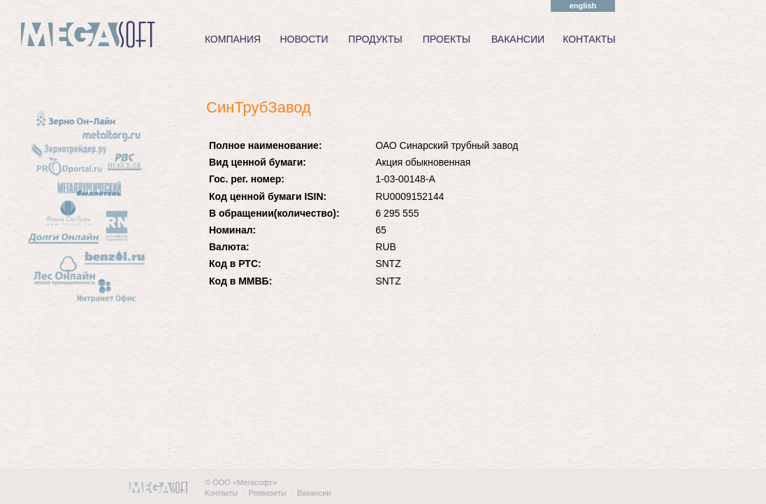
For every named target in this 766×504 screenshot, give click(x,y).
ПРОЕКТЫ (446, 39)
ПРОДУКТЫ (375, 39)
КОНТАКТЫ (589, 39)
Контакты (221, 493)
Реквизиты (268, 493)
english (583, 5)
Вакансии (314, 493)
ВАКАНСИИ (517, 39)
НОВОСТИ (304, 39)
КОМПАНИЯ (233, 39)
